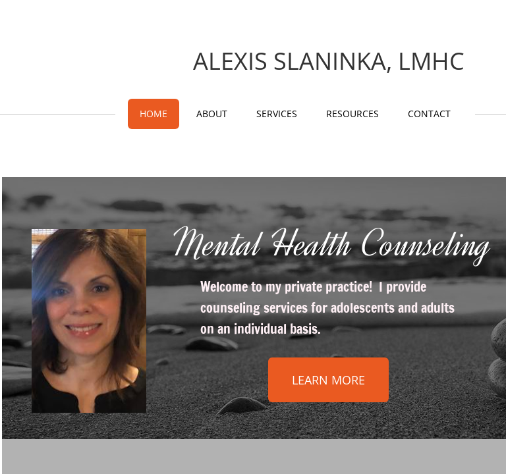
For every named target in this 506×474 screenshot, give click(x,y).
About (211, 113)
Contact (429, 113)
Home (153, 113)
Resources (352, 113)
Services (276, 113)
